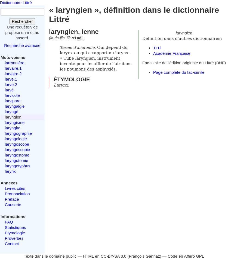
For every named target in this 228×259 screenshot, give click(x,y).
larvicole (12, 95)
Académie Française (171, 53)
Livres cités (15, 188)
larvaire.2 (13, 73)
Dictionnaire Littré (16, 2)
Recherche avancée (22, 45)
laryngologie (16, 138)
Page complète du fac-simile (178, 72)
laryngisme (15, 122)
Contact (12, 243)
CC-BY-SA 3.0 (114, 256)
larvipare (13, 100)
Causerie (13, 204)
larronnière (14, 62)
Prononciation (17, 193)
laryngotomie (16, 160)
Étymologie (15, 233)
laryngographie (18, 133)
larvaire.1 (13, 68)
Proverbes (14, 238)
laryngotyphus (17, 166)
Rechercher (22, 21)
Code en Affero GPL (186, 256)
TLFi (157, 48)
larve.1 (11, 79)
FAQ (9, 222)
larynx (10, 171)
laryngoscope (17, 144)
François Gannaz (144, 256)
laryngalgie (15, 106)
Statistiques (15, 227)
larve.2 (11, 84)
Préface (12, 199)
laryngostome (17, 155)
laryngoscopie (17, 149)
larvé (9, 90)
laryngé (11, 111)
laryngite (12, 128)
